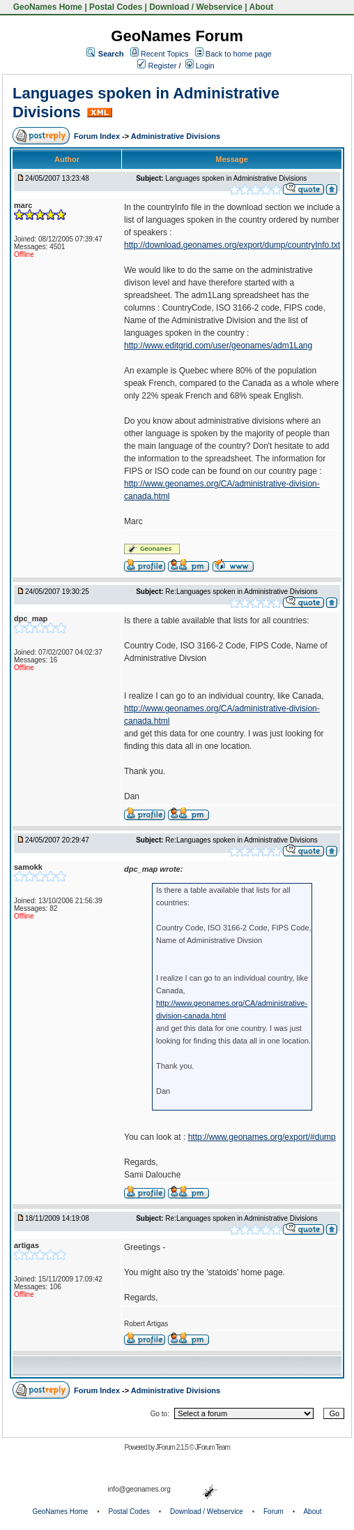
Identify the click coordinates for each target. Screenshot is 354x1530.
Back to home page (239, 54)
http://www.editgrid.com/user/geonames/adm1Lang (218, 345)
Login (200, 65)
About (261, 7)
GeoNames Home (46, 7)
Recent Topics (165, 54)
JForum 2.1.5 (172, 1447)
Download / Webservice (196, 7)
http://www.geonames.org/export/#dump (262, 1137)
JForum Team (212, 1447)
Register (156, 65)
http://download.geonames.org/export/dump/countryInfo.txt (232, 245)
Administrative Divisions (175, 136)
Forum (273, 1511)
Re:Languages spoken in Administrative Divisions (241, 591)
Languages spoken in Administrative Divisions (236, 178)
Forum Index (98, 136)
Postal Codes (115, 7)
